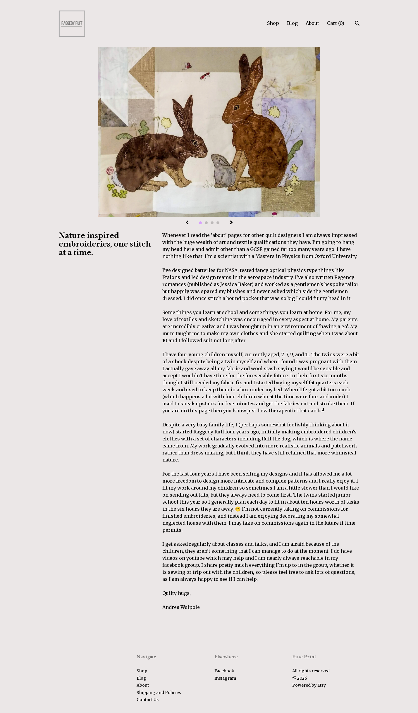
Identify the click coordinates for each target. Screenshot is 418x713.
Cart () (335, 23)
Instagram (225, 678)
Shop (273, 23)
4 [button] (217, 222)
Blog (292, 23)
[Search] (357, 24)
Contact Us (148, 699)
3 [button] (212, 222)
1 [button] (200, 222)
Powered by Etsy (309, 685)
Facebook (224, 671)
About (312, 23)
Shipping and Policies (159, 692)
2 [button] (206, 222)
